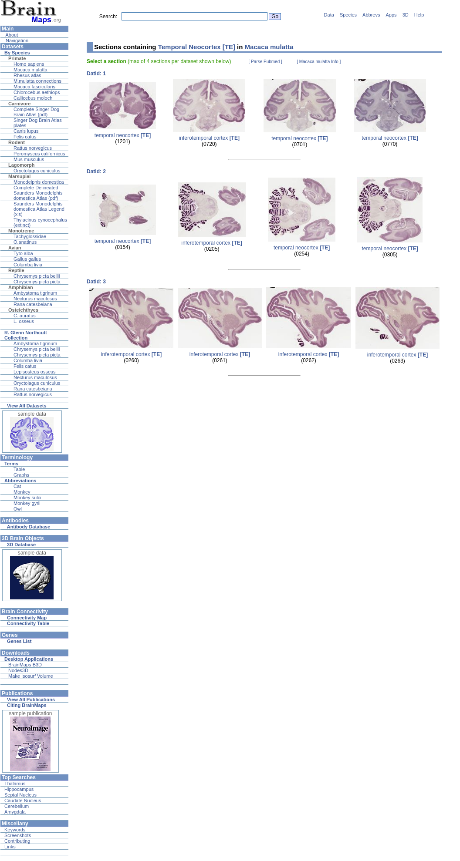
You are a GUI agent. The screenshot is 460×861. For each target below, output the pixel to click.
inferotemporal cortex (209, 138)
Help (419, 14)
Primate (17, 58)
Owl (18, 508)
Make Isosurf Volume (30, 676)
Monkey (22, 491)
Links (10, 846)
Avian (14, 247)
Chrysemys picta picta (37, 281)
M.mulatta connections (37, 81)
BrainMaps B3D (25, 664)
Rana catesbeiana (33, 304)
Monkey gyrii (27, 503)
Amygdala (15, 811)
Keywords (14, 829)
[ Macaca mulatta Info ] (319, 61)
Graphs (21, 475)
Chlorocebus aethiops (37, 92)
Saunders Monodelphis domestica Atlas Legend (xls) (39, 209)
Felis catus (25, 136)
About (11, 34)
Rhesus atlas (27, 75)
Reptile (16, 270)
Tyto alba (23, 253)
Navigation (16, 40)
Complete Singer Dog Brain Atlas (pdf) (36, 112)
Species (348, 14)
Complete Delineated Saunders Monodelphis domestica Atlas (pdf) (38, 193)
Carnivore (19, 103)
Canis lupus (26, 131)
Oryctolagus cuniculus (37, 170)
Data (329, 14)
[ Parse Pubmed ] (265, 61)
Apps (391, 14)
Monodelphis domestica (39, 182)
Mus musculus (29, 159)
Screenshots (17, 835)
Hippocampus (19, 789)
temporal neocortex (123, 135)
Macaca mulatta (30, 69)
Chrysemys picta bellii (37, 276)
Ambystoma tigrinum (35, 293)
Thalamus (14, 783)
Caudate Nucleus (22, 800)
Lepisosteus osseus (35, 371)
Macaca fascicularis (34, 86)
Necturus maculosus (35, 298)
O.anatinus (25, 242)
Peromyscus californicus (39, 153)
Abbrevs (371, 14)
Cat (17, 486)
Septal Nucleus (20, 794)
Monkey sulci (27, 497)
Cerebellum (16, 806)
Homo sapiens (29, 64)
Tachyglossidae (30, 236)
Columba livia (28, 264)
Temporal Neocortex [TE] (196, 46)
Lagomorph (21, 165)
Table (19, 469)
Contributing (17, 841)
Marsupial (19, 176)
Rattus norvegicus (33, 148)
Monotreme (21, 230)
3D (405, 14)
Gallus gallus (27, 259)
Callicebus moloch (33, 98)
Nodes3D (18, 670)
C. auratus (25, 315)
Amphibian (20, 287)
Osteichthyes (23, 310)
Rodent (16, 142)
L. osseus (24, 321)
